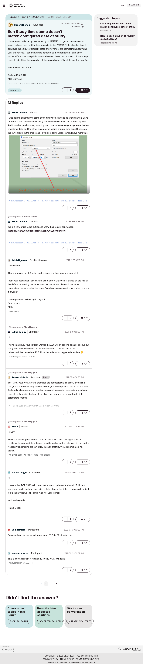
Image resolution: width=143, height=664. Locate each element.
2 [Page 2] (50, 583)
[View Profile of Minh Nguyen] (19, 260)
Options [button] (88, 17)
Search (114, 5)
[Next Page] (56, 583)
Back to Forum (19, 621)
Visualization (105, 30)
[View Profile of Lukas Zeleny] (19, 332)
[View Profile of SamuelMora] (19, 529)
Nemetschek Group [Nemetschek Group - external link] (85, 662)
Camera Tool (15, 90)
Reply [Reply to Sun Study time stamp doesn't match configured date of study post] (84, 90)
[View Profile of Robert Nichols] (22, 25)
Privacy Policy (50, 659)
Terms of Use (67, 659)
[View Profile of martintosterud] (20, 553)
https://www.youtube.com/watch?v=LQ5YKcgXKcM (36, 231)
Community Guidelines (87, 659)
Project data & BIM (108, 43)
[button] (64, 90)
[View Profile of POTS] (15, 426)
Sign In (134, 5)
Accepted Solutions (52, 621)
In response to (24, 216)
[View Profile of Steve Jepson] (19, 112)
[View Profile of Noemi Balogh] (78, 27)
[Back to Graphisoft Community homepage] (18, 5)
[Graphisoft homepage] (129, 649)
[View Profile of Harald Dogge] (19, 472)
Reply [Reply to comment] (84, 208)
